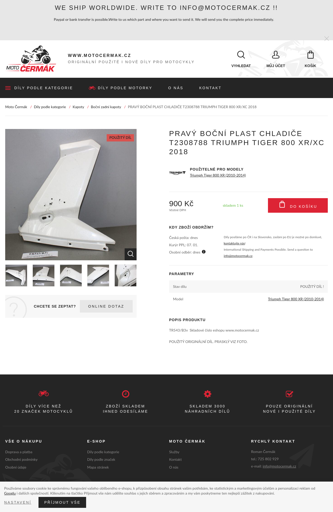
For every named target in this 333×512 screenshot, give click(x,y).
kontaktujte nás (234, 243)
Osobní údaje (15, 467)
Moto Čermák (16, 107)
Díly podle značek (101, 459)
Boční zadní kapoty (106, 107)
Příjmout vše (62, 502)
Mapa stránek (98, 467)
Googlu (10, 493)
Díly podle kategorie (43, 88)
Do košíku (298, 206)
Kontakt (210, 88)
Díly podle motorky (125, 88)
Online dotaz (106, 306)
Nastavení (17, 502)
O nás (176, 88)
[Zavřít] (326, 39)
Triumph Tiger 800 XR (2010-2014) (218, 175)
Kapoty (78, 107)
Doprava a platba (18, 452)
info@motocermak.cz (238, 256)
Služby (174, 452)
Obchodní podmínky (21, 459)
